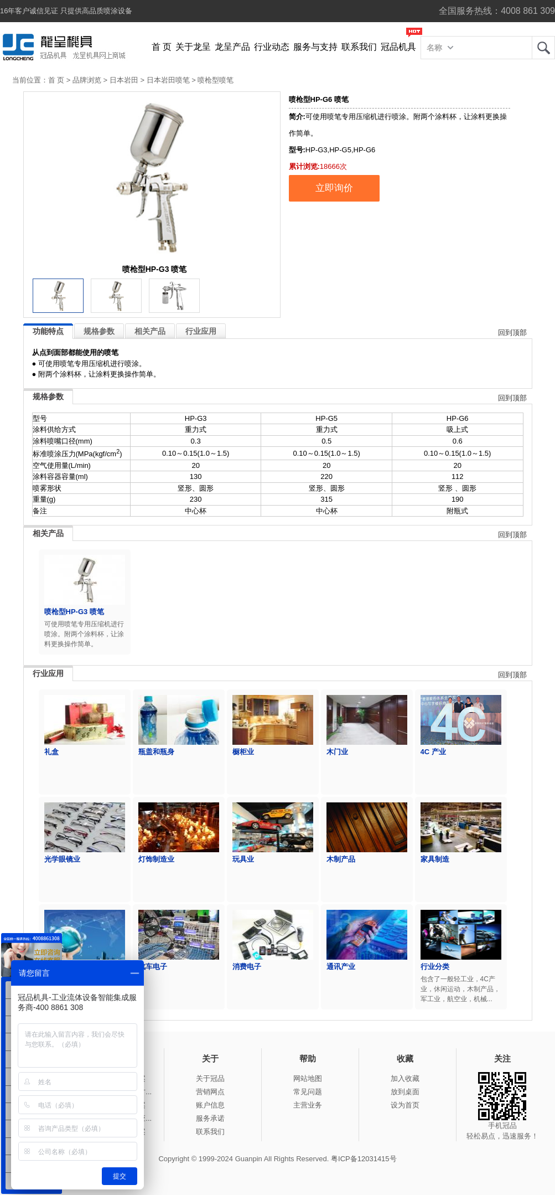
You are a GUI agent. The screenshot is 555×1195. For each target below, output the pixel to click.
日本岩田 (124, 80)
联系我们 (359, 46)
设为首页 (405, 1105)
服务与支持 (315, 46)
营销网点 (210, 1092)
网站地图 (307, 1078)
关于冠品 (210, 1078)
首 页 (162, 46)
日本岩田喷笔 (168, 80)
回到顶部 (512, 332)
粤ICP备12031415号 (364, 1159)
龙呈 (543, 48)
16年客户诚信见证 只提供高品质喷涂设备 (66, 11)
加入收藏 (405, 1078)
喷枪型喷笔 (216, 80)
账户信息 (210, 1105)
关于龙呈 (193, 46)
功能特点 (48, 331)
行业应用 (200, 331)
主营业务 (307, 1105)
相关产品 (149, 331)
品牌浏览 (86, 80)
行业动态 (271, 46)
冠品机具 (398, 46)
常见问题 (307, 1092)
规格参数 (99, 331)
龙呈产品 (232, 46)
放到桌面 (405, 1092)
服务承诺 (210, 1118)
